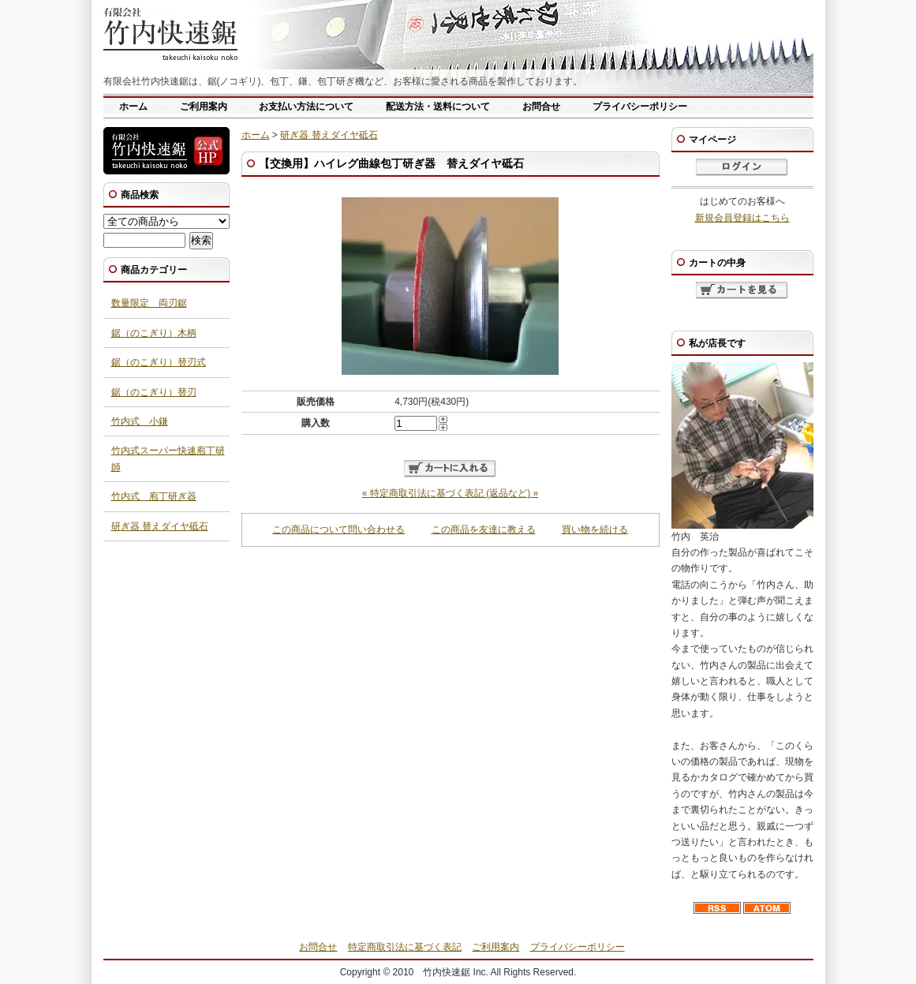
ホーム (133, 106)
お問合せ (541, 106)
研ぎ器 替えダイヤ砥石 (328, 134)
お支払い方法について (306, 106)
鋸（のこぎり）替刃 (153, 392)
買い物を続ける (595, 529)
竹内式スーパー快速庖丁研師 (168, 458)
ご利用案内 (203, 106)
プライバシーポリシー (640, 106)
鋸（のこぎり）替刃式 (158, 362)
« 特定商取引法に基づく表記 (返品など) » (450, 493)
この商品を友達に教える (484, 529)
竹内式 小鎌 (139, 421)
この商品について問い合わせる (338, 529)
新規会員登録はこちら (742, 217)
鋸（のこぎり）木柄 (153, 333)
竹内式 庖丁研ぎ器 (153, 496)
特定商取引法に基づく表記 (405, 946)
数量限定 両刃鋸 (149, 303)
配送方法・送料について (438, 106)
